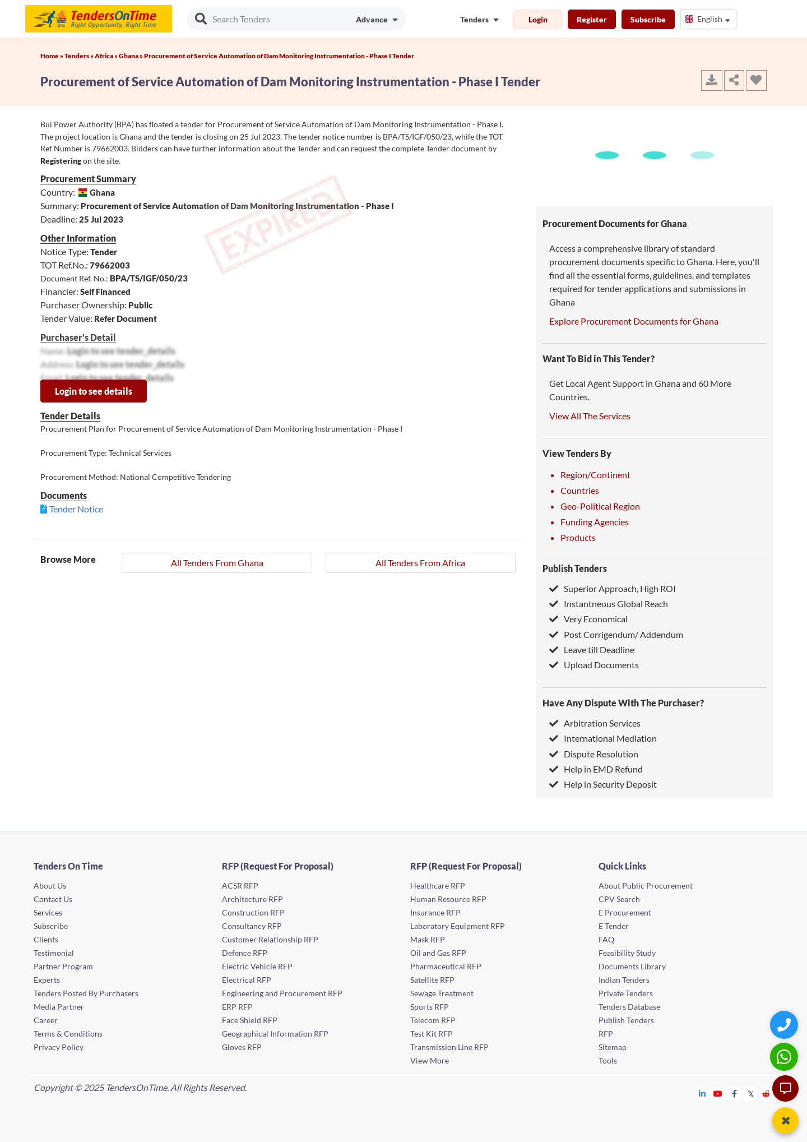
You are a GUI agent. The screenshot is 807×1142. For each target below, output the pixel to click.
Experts (47, 979)
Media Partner (59, 1006)
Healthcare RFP (437, 885)
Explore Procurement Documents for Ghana (633, 321)
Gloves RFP (242, 1047)
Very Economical (588, 618)
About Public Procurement (646, 885)
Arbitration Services (595, 723)
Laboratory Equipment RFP (457, 926)
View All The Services (589, 415)
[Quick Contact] (785, 1024)
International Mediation (603, 738)
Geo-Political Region (600, 506)
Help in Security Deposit (603, 784)
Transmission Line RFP (449, 1047)
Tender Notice (76, 508)
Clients (46, 939)
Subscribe (648, 19)
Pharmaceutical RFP (445, 966)
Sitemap (613, 1047)
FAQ (606, 939)
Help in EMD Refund (596, 769)
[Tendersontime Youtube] (718, 1093)
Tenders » (79, 56)
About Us (50, 885)
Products (578, 537)
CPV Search (619, 899)
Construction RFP (253, 912)
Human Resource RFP (448, 899)
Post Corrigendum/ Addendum (616, 634)
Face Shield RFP (249, 1020)
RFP (606, 1033)
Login (538, 19)
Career (46, 1020)
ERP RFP (237, 1006)
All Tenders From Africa (420, 562)
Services (48, 912)
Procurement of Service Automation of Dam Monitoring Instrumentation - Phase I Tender (279, 56)
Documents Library (632, 966)
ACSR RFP (240, 885)
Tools (608, 1060)
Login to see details (93, 391)
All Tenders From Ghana (217, 562)
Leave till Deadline (591, 649)
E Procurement (625, 912)
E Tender (614, 926)
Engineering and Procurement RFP (282, 993)
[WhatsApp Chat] (785, 1056)
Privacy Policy (59, 1047)
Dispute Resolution (593, 753)
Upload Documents (594, 664)
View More (429, 1060)
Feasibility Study (627, 953)
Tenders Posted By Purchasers (86, 993)
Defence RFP (244, 953)
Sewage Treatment (442, 993)
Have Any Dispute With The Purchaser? (623, 702)
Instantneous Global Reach (608, 603)
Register (592, 19)
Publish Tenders (574, 568)
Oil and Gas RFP (438, 953)
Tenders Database (629, 1006)
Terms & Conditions (68, 1033)
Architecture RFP (252, 899)
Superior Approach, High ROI (612, 588)
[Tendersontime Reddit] (766, 1093)
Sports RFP (429, 1006)
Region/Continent (595, 474)
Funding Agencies (594, 521)
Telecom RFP (433, 1020)
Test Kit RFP (431, 1033)
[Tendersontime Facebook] (734, 1093)
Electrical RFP (246, 979)
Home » (52, 56)
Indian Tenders (624, 979)
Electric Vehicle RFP (257, 966)
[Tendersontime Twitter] (751, 1093)
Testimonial (54, 953)
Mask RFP (427, 939)
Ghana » (131, 56)
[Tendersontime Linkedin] (702, 1093)
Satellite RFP (432, 979)
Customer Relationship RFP (270, 939)
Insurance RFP (435, 912)
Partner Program (63, 966)
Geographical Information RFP (275, 1033)
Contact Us (53, 899)
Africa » (107, 56)
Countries (579, 490)
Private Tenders (626, 993)
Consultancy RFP (252, 926)
